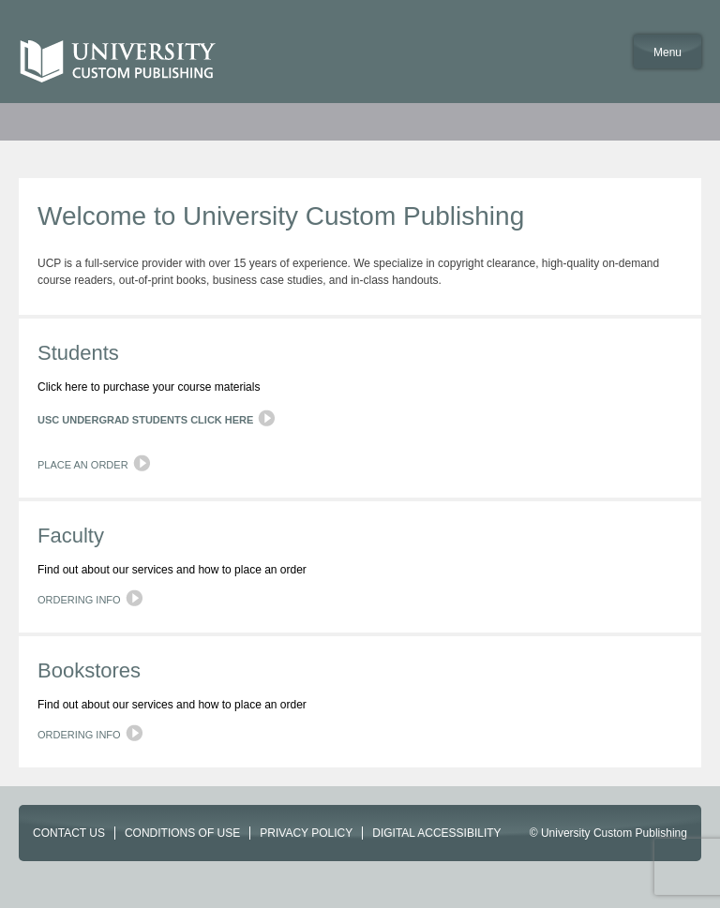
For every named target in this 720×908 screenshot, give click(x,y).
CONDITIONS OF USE (182, 833)
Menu (667, 52)
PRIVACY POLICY (306, 833)
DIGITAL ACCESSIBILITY (436, 833)
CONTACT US (69, 833)
